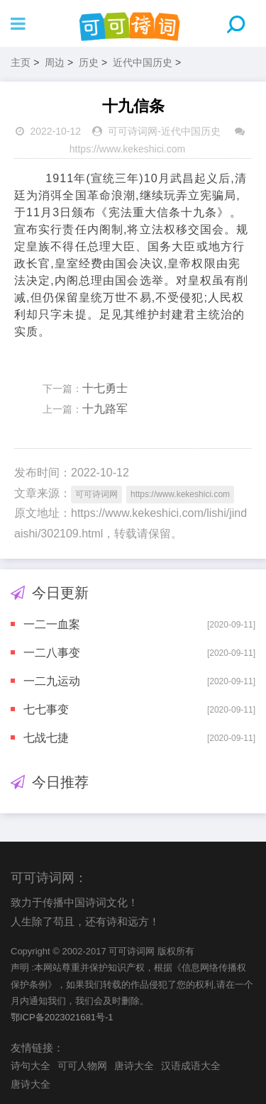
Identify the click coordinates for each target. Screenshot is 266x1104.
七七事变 (46, 709)
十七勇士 (105, 388)
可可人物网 (82, 1065)
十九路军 (105, 409)
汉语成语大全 (191, 1065)
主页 (21, 62)
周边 (55, 62)
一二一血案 (51, 624)
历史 (89, 62)
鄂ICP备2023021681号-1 (62, 1017)
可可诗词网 (132, 131)
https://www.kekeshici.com (127, 149)
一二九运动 (51, 681)
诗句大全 (30, 1065)
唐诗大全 (134, 1065)
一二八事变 (51, 653)
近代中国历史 (142, 62)
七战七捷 (46, 738)
